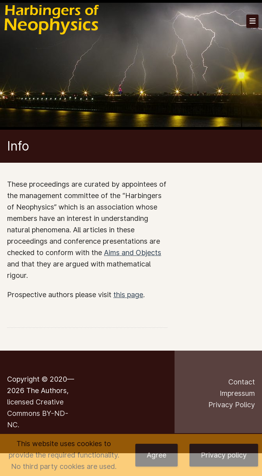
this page (128, 294)
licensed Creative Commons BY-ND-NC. (37, 413)
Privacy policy (224, 455)
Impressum (237, 393)
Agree (156, 455)
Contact (241, 382)
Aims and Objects (132, 252)
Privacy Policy (231, 405)
